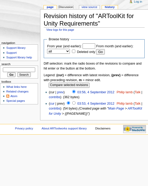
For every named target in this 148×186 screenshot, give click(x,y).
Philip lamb (125, 92)
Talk (138, 92)
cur (52, 103)
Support (11, 52)
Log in (138, 1)
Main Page (116, 108)
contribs (54, 97)
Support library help (19, 57)
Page (50, 7)
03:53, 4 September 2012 (95, 103)
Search (6, 64)
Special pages (15, 100)
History (110, 7)
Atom (13, 96)
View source (89, 7)
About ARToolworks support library (64, 128)
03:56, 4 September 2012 (95, 92)
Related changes (17, 91)
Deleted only (86, 52)
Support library (15, 47)
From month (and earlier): (115, 46)
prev (60, 92)
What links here (16, 86)
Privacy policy (24, 128)
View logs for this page (60, 29)
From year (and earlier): (64, 46)
